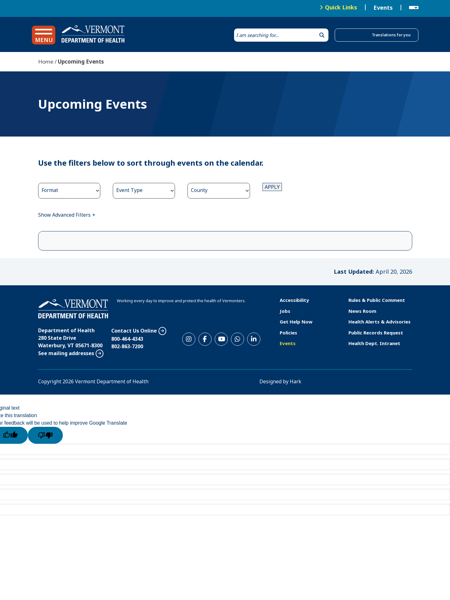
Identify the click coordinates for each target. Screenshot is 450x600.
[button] (43, 35)
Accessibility (294, 300)
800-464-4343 (127, 338)
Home (45, 61)
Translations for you (391, 35)
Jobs (285, 311)
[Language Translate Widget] (413, 7)
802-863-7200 (127, 346)
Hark (295, 381)
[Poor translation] (45, 435)
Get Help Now (296, 321)
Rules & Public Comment (376, 300)
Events (383, 7)
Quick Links (341, 7)
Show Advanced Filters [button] (64, 214)
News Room (362, 311)
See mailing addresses (66, 353)
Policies (288, 332)
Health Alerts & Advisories (379, 321)
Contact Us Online (134, 330)
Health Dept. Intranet (374, 343)
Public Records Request (375, 332)
